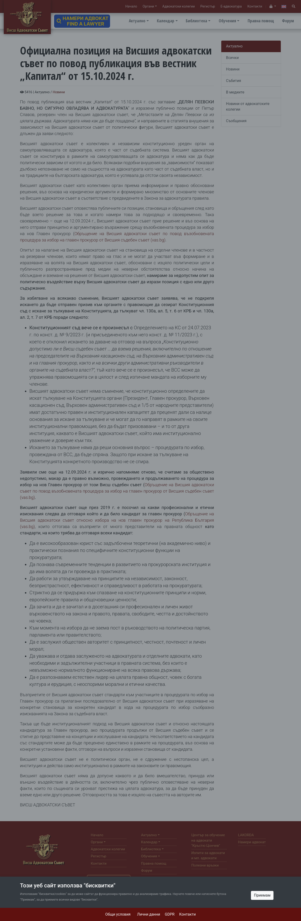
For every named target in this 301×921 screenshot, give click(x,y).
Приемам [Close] (262, 895)
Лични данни (148, 914)
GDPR (169, 914)
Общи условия (118, 914)
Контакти (187, 914)
